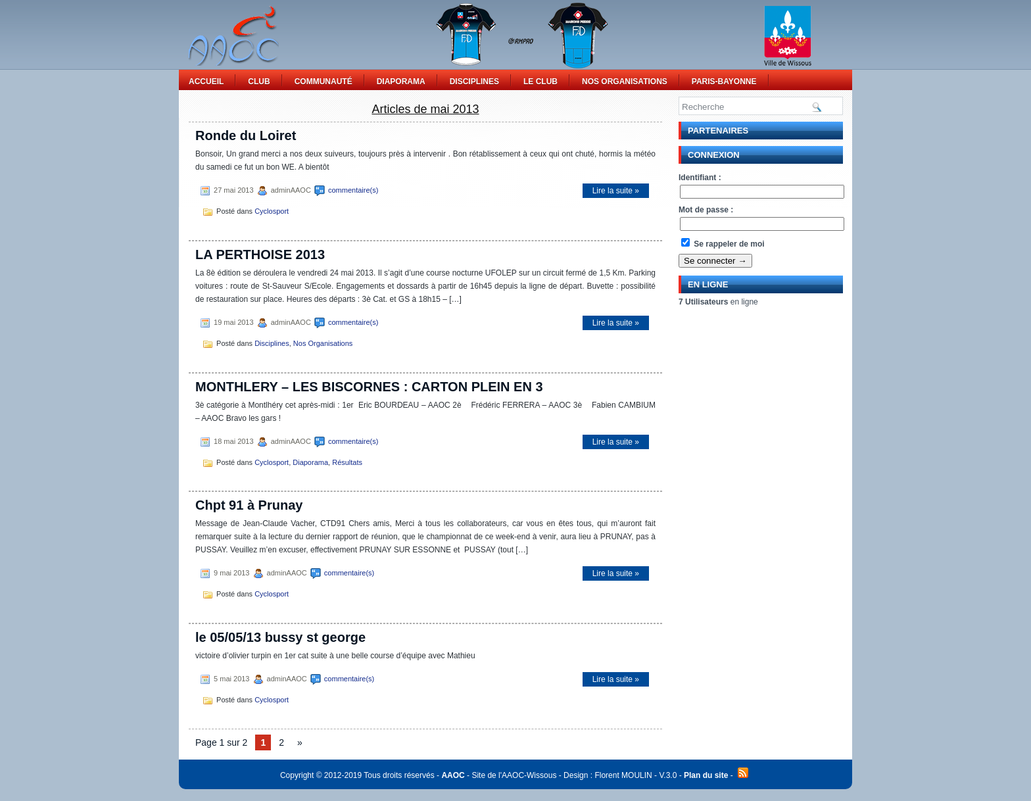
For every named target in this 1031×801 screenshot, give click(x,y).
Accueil (206, 81)
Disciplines (474, 81)
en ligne (718, 301)
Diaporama (401, 81)
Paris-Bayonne (724, 81)
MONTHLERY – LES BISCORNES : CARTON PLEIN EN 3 (369, 386)
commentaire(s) (353, 190)
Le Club (540, 81)
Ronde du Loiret (245, 135)
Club (259, 81)
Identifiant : (700, 177)
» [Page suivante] (299, 742)
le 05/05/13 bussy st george (280, 637)
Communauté (323, 81)
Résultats (347, 462)
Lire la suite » (615, 190)
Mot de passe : (706, 209)
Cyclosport (271, 211)
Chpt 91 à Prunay (248, 505)
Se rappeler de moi (723, 244)
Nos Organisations (624, 81)
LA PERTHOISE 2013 (260, 254)
